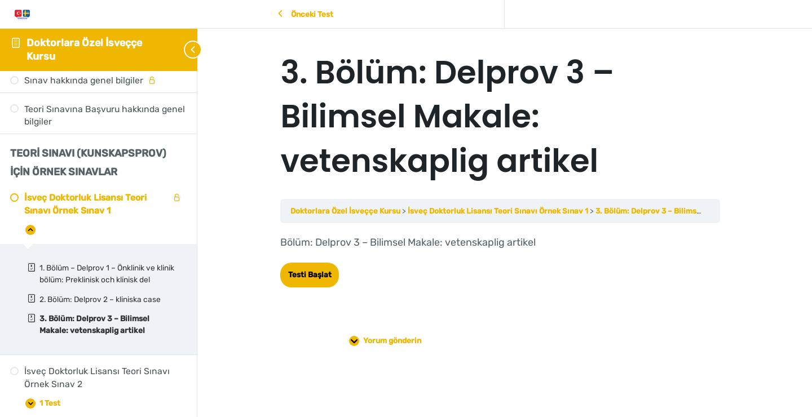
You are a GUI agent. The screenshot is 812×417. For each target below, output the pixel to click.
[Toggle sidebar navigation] (180, 49)
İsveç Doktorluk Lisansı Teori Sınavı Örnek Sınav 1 (504, 210)
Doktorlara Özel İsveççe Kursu (351, 210)
